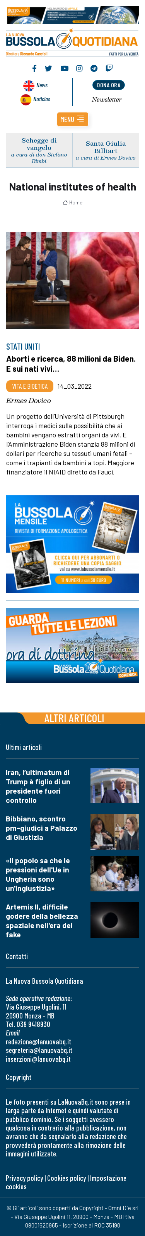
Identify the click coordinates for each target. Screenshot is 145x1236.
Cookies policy (66, 1177)
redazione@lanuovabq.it (38, 1041)
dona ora (108, 84)
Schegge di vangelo (39, 143)
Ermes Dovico (28, 400)
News (42, 84)
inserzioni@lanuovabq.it (38, 1058)
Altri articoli (74, 717)
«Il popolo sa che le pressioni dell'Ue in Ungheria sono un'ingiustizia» (38, 874)
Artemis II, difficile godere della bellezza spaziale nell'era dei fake (42, 920)
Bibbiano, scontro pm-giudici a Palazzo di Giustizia (41, 828)
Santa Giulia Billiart (106, 146)
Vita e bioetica (30, 386)
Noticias (41, 98)
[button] (72, 119)
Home (72, 202)
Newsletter (107, 99)
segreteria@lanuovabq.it (39, 1050)
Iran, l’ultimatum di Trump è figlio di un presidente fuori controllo (38, 786)
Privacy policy (24, 1177)
